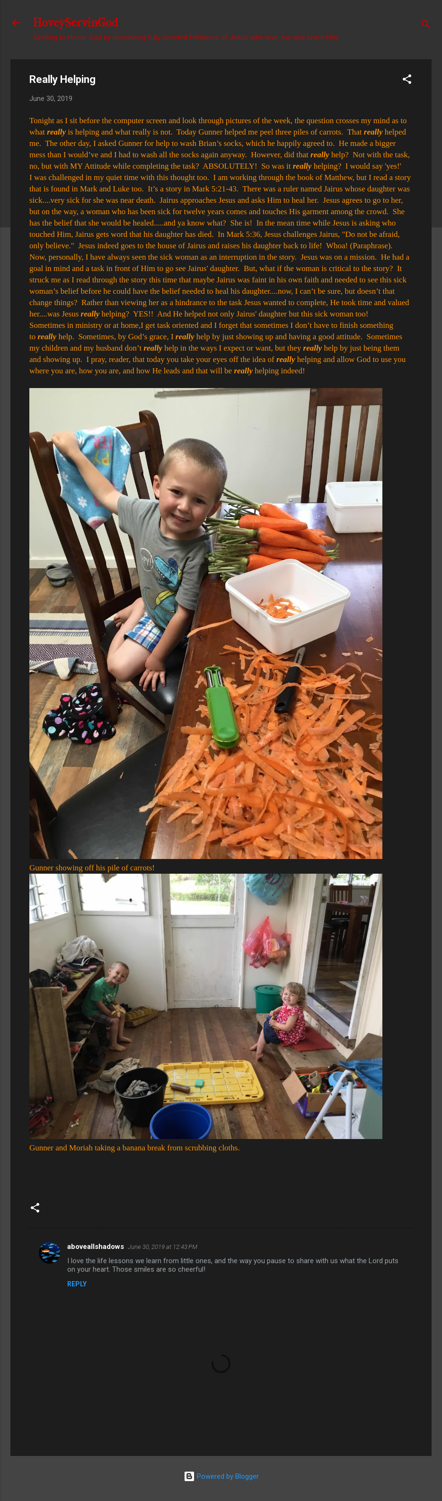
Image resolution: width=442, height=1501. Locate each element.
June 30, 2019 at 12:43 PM (162, 1246)
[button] (407, 80)
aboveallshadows (95, 1246)
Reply (77, 1284)
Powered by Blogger (221, 1476)
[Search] (426, 25)
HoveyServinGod (75, 22)
